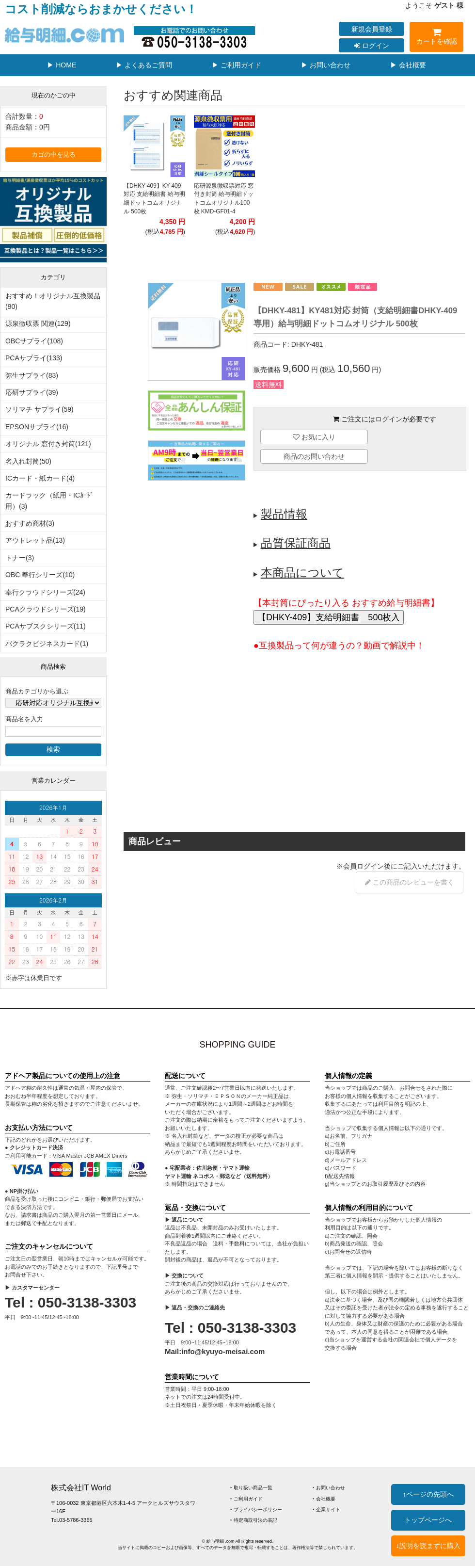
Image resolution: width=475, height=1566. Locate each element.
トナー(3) (19, 558)
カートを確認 (436, 38)
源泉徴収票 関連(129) (38, 323)
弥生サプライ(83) (31, 375)
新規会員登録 (371, 29)
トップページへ (428, 1520)
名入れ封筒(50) (28, 461)
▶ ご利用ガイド (236, 65)
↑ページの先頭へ (428, 1494)
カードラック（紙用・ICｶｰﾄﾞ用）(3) (49, 500)
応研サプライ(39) (31, 392)
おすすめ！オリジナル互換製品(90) (52, 301)
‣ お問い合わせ (329, 1487)
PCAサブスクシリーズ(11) (45, 626)
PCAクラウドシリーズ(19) (45, 609)
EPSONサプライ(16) (36, 427)
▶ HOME (61, 65)
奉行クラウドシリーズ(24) (45, 592)
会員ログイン (363, 866)
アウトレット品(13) (35, 540)
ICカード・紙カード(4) (40, 478)
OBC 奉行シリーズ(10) (40, 575)
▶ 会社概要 (408, 65)
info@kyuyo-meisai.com (223, 1351)
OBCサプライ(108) (34, 341)
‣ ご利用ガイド (246, 1498)
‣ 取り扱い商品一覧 (251, 1487)
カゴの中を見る (54, 154)
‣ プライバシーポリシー (256, 1509)
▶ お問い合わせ (325, 65)
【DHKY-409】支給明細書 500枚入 (328, 617)
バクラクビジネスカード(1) (46, 643)
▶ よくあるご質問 (144, 65)
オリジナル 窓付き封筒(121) (48, 444)
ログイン (371, 45)
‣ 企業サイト (326, 1509)
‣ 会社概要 (324, 1498)
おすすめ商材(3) (29, 523)
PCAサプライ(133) (33, 358)
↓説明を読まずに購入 (428, 1546)
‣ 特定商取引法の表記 (253, 1520)
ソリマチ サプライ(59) (39, 409)
